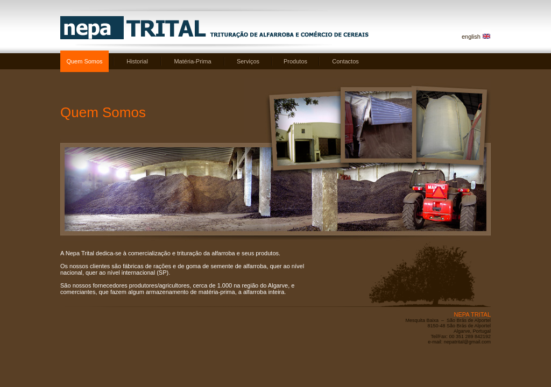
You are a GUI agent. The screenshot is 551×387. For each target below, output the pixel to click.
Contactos (345, 61)
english (471, 36)
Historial (137, 61)
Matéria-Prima (192, 61)
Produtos (295, 61)
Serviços (248, 61)
